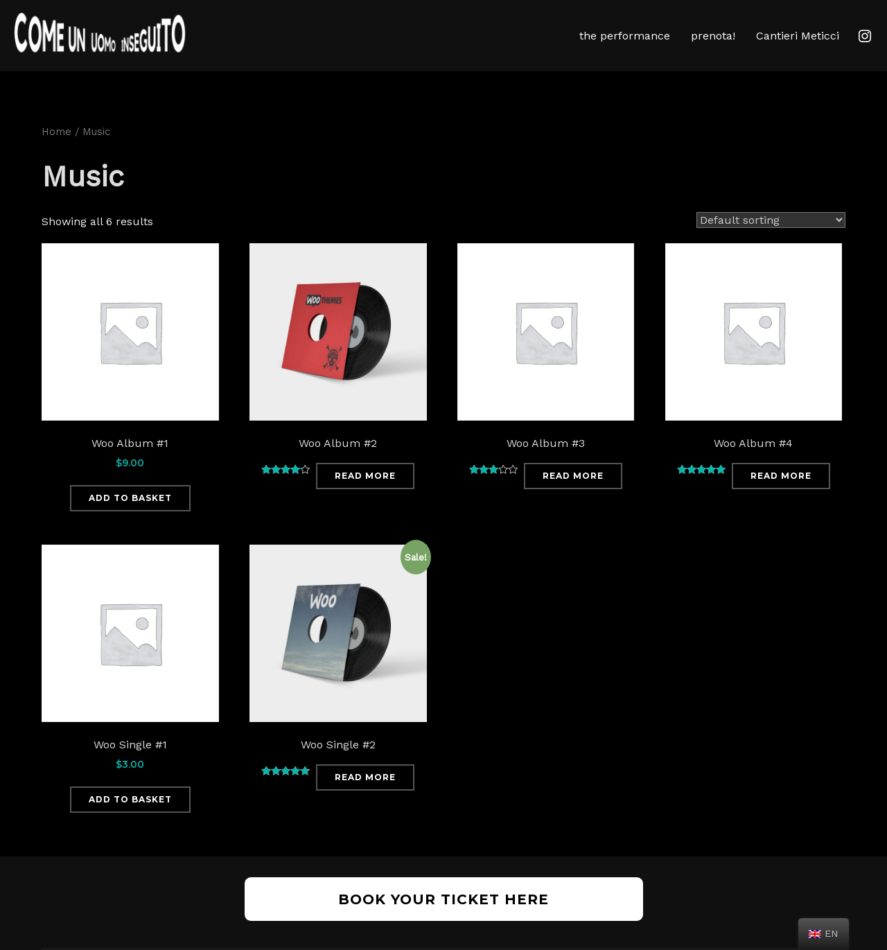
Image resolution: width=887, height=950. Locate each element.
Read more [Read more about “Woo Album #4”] (780, 496)
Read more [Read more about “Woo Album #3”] (573, 496)
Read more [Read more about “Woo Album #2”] (365, 496)
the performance (624, 35)
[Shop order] (770, 241)
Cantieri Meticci (797, 35)
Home (56, 152)
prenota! (713, 35)
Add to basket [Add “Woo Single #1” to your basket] (130, 819)
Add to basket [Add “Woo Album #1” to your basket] (130, 518)
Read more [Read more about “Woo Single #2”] (365, 798)
